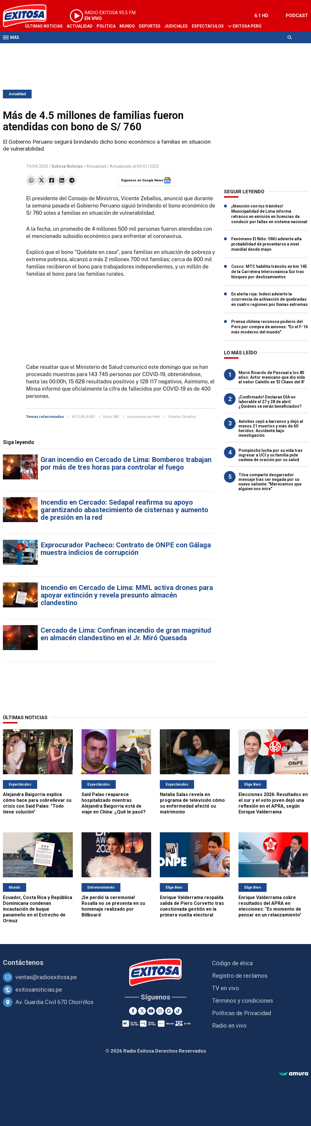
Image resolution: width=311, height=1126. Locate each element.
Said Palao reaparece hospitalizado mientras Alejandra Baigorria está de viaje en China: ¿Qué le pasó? (114, 803)
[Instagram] (160, 1011)
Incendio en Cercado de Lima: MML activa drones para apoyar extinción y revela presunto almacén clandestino (127, 595)
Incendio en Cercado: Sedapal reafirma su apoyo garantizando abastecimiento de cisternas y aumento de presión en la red (124, 510)
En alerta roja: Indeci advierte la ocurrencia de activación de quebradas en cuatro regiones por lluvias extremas (269, 299)
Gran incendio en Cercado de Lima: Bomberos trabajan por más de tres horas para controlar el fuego (126, 463)
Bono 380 (111, 416)
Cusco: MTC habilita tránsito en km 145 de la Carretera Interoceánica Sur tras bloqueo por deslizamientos (269, 271)
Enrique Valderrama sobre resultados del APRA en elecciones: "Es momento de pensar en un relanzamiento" (269, 906)
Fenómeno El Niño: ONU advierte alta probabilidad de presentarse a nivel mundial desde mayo (266, 244)
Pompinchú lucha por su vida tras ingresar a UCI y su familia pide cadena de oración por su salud (270, 455)
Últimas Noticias (44, 26)
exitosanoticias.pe (38, 989)
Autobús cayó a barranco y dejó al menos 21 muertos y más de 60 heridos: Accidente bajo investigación (270, 428)
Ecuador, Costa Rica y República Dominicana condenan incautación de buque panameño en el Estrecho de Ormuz (37, 909)
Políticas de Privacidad (241, 1013)
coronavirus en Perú (143, 416)
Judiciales (176, 26)
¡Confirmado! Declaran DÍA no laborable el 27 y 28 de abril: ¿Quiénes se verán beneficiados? (270, 402)
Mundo (127, 26)
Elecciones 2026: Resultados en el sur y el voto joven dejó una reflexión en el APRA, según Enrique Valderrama (273, 803)
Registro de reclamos (239, 975)
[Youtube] (151, 1011)
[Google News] (169, 1011)
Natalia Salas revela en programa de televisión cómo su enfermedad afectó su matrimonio (192, 803)
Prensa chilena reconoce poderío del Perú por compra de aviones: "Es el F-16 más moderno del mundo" (269, 326)
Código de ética (232, 963)
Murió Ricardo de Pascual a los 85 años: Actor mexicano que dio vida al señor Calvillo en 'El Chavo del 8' (271, 377)
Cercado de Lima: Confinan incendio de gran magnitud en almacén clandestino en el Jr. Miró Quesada (126, 634)
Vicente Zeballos (182, 416)
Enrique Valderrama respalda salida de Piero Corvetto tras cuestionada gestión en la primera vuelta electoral (192, 906)
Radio (58, 48)
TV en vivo (225, 988)
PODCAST (297, 15)
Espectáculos (208, 26)
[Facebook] (133, 1011)
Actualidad (80, 26)
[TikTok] (178, 1011)
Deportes (149, 26)
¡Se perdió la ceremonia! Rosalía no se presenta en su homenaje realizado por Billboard (113, 906)
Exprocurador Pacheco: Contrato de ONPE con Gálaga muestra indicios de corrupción (126, 549)
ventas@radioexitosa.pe (46, 977)
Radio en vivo (229, 1025)
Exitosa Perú (247, 26)
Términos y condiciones (242, 1000)
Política (106, 26)
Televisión (36, 48)
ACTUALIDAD (83, 416)
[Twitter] (142, 1011)
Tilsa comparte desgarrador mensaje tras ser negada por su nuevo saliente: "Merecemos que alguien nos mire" (269, 481)
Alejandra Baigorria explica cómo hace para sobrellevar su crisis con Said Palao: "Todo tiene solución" (37, 803)
